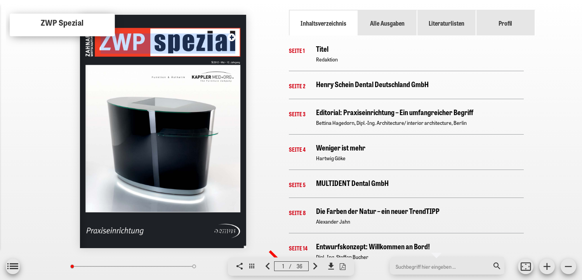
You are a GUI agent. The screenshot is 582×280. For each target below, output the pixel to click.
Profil (505, 23)
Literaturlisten (446, 23)
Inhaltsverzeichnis (323, 23)
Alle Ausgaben (387, 23)
